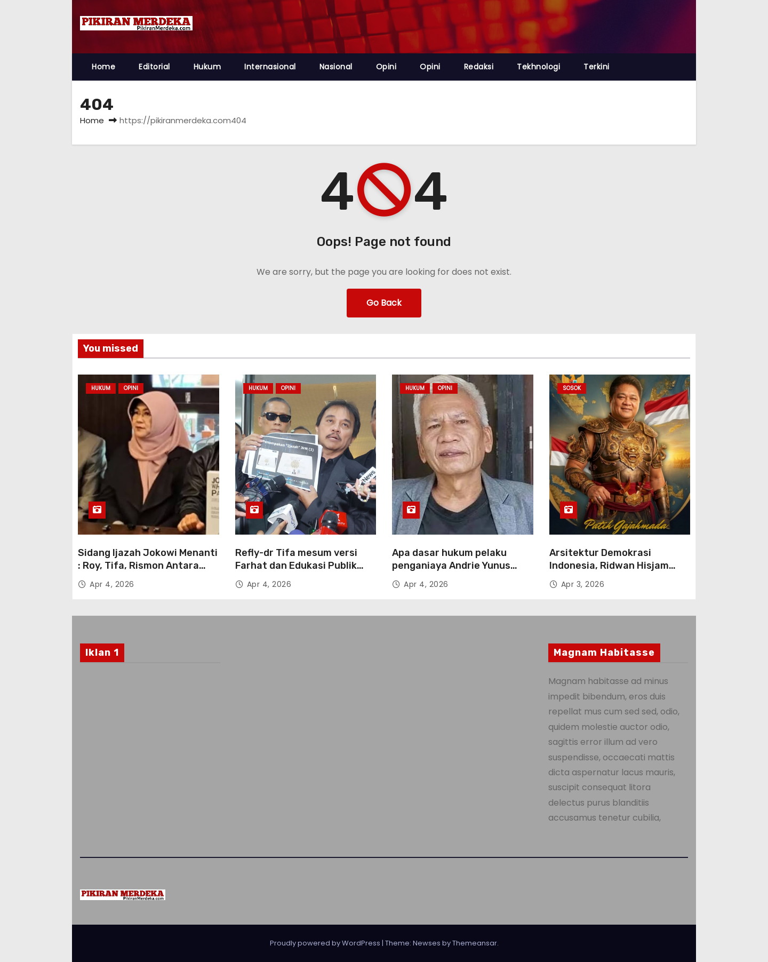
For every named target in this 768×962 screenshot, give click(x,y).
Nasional (336, 66)
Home (103, 66)
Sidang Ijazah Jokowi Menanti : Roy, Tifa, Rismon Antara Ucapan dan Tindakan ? (148, 565)
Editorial (154, 66)
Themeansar (474, 943)
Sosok (572, 388)
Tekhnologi (538, 66)
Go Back (384, 303)
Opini (386, 66)
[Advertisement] (150, 757)
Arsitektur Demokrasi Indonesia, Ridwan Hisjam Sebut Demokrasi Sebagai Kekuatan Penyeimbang (610, 572)
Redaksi (479, 66)
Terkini (596, 66)
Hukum (207, 66)
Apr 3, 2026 (583, 584)
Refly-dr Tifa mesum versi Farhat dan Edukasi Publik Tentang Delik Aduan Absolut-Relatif (305, 572)
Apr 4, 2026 (112, 584)
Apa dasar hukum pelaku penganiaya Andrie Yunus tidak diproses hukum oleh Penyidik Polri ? (454, 572)
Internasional (270, 66)
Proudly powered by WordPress (326, 943)
